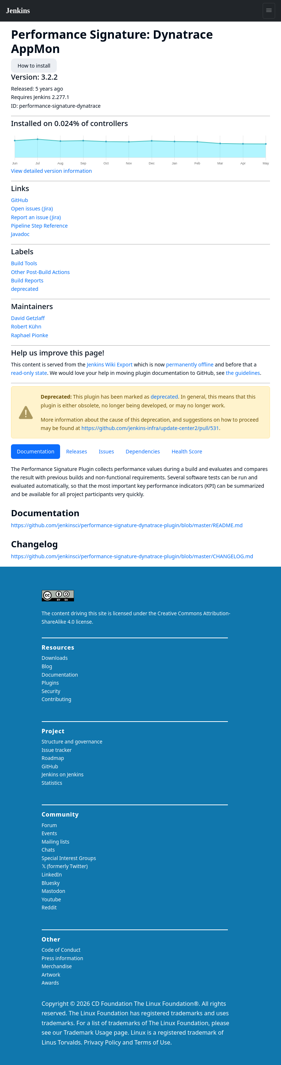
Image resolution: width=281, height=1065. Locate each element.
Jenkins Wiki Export (110, 364)
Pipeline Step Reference (39, 225)
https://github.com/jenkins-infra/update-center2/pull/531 (150, 428)
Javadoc (20, 234)
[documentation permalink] (85, 512)
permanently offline (190, 364)
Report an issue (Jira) (36, 217)
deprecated (164, 396)
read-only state (29, 372)
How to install (34, 65)
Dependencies (143, 451)
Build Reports (27, 280)
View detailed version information (51, 170)
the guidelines (243, 372)
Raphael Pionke (29, 335)
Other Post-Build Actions (40, 272)
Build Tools (24, 263)
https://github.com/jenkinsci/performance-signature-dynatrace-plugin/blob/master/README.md (127, 525)
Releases (76, 451)
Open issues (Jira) (32, 208)
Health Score (186, 451)
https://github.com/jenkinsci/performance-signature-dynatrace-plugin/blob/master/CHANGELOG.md (132, 556)
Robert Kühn (26, 326)
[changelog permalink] (63, 544)
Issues (106, 451)
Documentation (35, 451)
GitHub (19, 200)
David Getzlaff (28, 318)
